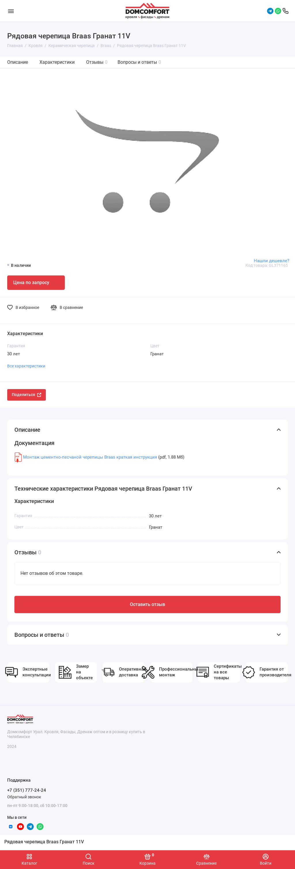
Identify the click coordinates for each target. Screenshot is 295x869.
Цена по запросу (31, 282)
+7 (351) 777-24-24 (26, 790)
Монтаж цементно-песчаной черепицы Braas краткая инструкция (90, 457)
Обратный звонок (24, 797)
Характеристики (57, 62)
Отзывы (96, 62)
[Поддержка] (285, 11)
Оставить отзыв (147, 604)
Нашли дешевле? (271, 260)
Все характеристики (26, 366)
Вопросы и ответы (139, 62)
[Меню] (11, 11)
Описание (17, 62)
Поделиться (26, 394)
